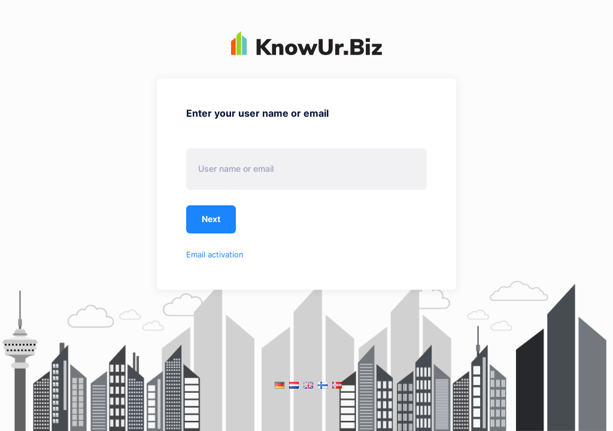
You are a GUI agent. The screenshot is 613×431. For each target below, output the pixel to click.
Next (211, 219)
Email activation (215, 254)
